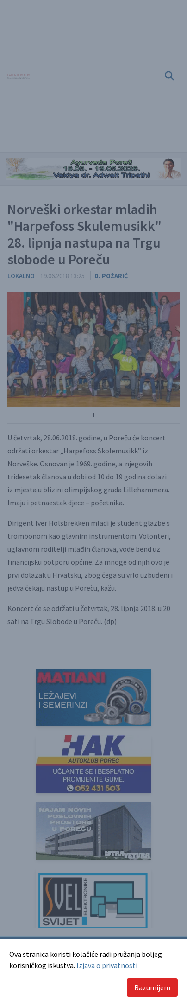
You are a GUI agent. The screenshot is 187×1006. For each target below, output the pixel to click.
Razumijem (152, 987)
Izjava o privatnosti (106, 965)
